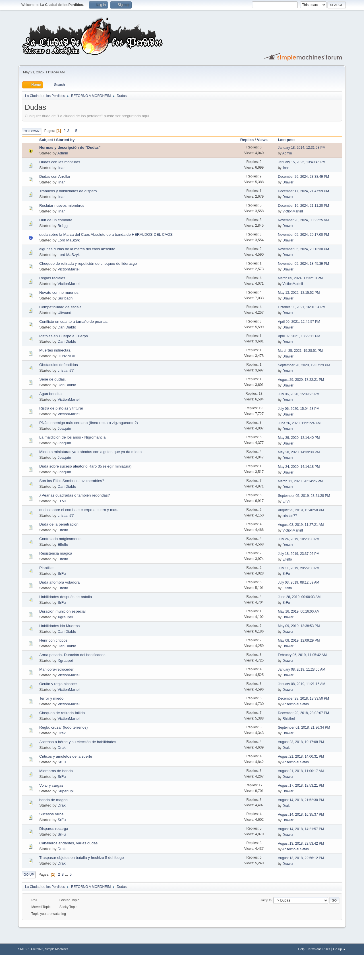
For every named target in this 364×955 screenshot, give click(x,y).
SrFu (61, 573)
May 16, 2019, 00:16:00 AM (299, 611)
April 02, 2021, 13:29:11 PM (299, 336)
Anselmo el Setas (295, 704)
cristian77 (65, 370)
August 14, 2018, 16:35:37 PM (301, 814)
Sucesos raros (51, 814)
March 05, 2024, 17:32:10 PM (300, 278)
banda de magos (53, 800)
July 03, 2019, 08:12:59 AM (298, 582)
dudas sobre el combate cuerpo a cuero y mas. (78, 510)
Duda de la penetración (58, 524)
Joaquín (64, 428)
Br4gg (62, 226)
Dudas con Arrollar (55, 176)
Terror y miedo (51, 698)
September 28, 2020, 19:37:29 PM (304, 365)
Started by (65, 140)
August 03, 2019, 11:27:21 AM (301, 525)
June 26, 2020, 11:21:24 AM (299, 423)
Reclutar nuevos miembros (61, 205)
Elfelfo (62, 530)
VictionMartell (292, 211)
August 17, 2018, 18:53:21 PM (301, 785)
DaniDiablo (66, 327)
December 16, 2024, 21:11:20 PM (303, 206)
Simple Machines (56, 949)
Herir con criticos (53, 640)
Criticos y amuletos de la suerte (65, 756)
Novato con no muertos (58, 292)
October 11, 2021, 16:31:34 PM (301, 307)
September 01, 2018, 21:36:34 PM (304, 727)
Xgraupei (65, 617)
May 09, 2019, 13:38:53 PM (299, 626)
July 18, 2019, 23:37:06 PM (298, 554)
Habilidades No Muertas (59, 626)
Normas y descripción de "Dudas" (70, 147)
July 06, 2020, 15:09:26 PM (298, 394)
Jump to (265, 900)
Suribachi (65, 298)
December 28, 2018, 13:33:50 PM (303, 698)
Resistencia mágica (55, 553)
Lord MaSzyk (68, 240)
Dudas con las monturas (59, 162)
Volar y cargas (51, 785)
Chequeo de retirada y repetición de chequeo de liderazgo (88, 263)
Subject (46, 140)
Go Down (32, 131)
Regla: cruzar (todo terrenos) (63, 727)
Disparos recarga (53, 828)
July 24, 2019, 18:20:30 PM (298, 539)
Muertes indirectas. (55, 350)
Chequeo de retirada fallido (62, 713)
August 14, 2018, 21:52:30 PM (301, 800)
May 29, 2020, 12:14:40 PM (299, 438)
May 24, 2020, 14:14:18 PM (299, 467)
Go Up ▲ (339, 949)
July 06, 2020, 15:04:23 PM (298, 409)
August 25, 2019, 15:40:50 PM (301, 510)
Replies (247, 140)
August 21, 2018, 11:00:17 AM (301, 771)
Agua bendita (50, 394)
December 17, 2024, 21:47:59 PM (303, 191)
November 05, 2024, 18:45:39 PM (303, 264)
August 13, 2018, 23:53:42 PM (301, 844)
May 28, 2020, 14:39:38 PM (299, 452)
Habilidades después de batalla (65, 597)
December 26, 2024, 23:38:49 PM (303, 177)
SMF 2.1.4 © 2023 (30, 949)
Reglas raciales (52, 278)
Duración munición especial (62, 611)
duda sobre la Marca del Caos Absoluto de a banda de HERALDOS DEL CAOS (106, 234)
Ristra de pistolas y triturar (61, 408)
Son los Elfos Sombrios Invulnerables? (71, 481)
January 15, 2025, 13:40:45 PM (301, 162)
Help (301, 949)
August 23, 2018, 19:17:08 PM (301, 742)
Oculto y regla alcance (58, 684)
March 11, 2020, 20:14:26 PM (300, 481)
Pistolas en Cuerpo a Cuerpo (63, 336)
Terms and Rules (318, 949)
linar (61, 168)
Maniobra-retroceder (56, 669)
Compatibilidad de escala (60, 307)
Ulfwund (64, 313)
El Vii (61, 501)
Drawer (287, 182)
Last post (289, 140)
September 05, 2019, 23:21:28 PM (304, 496)
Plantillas (46, 568)
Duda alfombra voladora (59, 582)
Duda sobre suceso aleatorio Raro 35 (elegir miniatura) (85, 466)
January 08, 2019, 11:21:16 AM (301, 684)
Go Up (29, 874)
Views (262, 140)
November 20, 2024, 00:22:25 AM (303, 220)
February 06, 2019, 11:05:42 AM (302, 655)
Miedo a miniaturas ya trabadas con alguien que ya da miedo (90, 452)
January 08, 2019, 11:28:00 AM (301, 669)
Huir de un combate (55, 220)
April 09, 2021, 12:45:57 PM (299, 322)
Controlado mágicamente (60, 539)
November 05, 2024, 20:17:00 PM (303, 235)
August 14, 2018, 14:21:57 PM (301, 829)
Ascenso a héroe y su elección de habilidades (77, 742)
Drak (61, 733)
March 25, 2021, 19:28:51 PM (300, 351)
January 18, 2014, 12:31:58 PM (301, 148)
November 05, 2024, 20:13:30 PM (303, 249)
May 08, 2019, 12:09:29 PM (299, 640)
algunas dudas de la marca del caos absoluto (77, 249)
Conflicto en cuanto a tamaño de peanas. (73, 321)
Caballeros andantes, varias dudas (68, 843)
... (73, 131)
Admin (62, 153)
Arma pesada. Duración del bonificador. (72, 655)
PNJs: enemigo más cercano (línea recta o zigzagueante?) (88, 423)
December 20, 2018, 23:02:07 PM (303, 713)
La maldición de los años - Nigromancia (72, 437)
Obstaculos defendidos (58, 365)
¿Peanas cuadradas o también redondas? (74, 495)
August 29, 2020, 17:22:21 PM (301, 380)
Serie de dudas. (52, 379)
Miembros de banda (56, 771)
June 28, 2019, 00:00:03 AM (299, 597)
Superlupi (65, 791)
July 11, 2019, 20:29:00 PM (298, 568)
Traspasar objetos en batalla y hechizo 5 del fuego (81, 857)
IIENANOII (66, 356)
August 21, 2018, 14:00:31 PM (301, 756)
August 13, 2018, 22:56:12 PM (301, 858)
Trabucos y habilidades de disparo (68, 191)
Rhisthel (288, 719)
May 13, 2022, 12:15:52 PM (299, 293)
